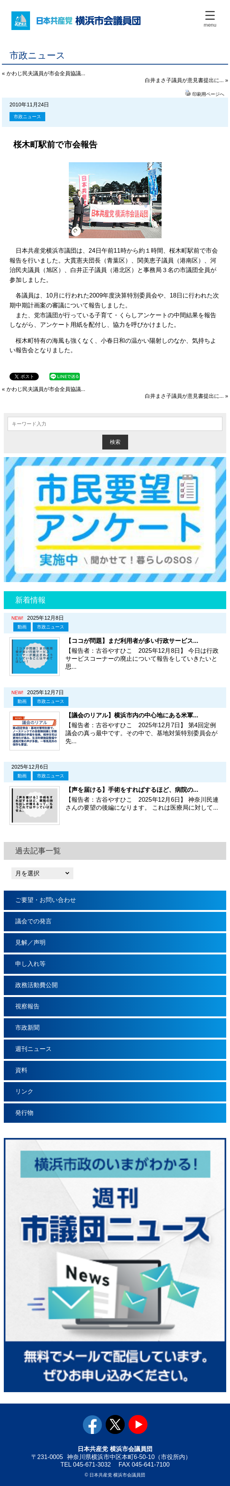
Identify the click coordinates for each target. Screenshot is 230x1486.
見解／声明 (30, 942)
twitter (115, 1424)
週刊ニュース (33, 1049)
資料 (21, 1070)
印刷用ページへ (208, 94)
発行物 (24, 1112)
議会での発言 (33, 921)
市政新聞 (27, 1027)
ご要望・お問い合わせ (45, 900)
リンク (24, 1091)
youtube (138, 1424)
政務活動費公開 (36, 985)
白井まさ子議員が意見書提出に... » (186, 80)
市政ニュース (27, 116)
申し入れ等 (30, 964)
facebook (92, 1424)
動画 (22, 627)
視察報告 (27, 1006)
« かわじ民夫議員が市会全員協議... (43, 73)
